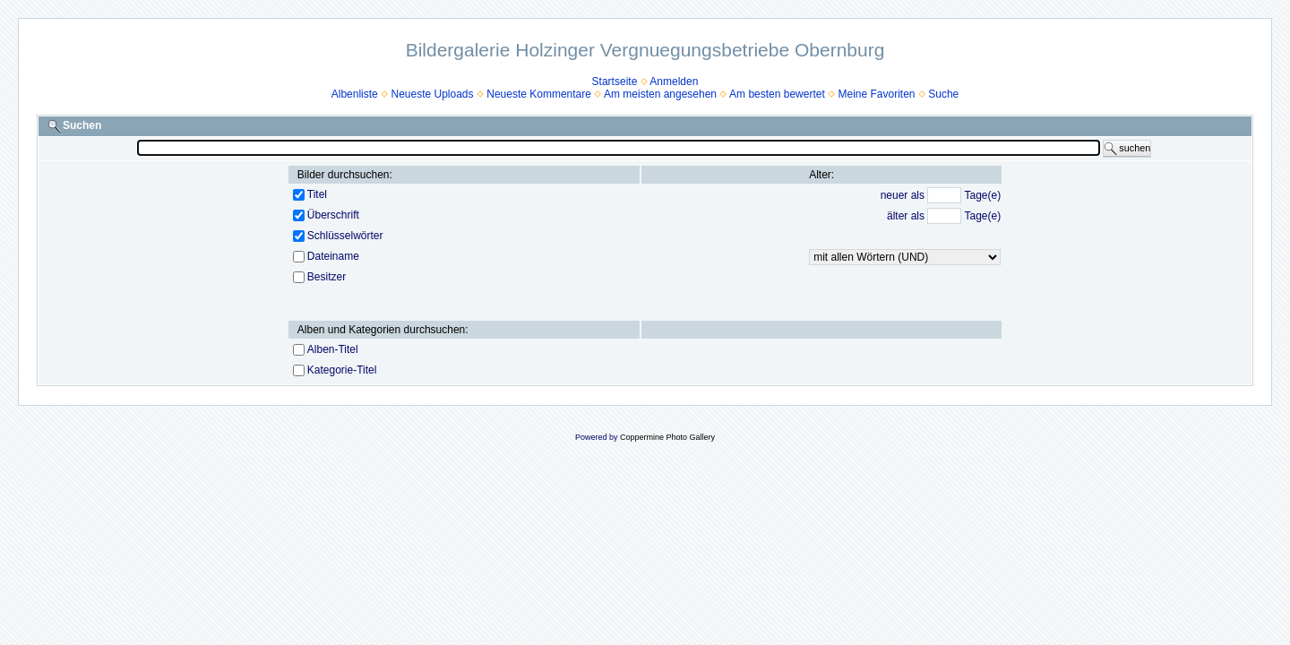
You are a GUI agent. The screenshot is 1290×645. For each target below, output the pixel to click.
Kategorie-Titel (342, 370)
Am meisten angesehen (660, 94)
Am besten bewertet (777, 94)
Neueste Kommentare (538, 94)
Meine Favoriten (876, 94)
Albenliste (354, 94)
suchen (1127, 149)
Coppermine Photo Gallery (667, 437)
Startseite (615, 81)
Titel (317, 194)
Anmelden (673, 81)
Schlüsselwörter (345, 235)
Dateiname (333, 256)
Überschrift (333, 215)
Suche (943, 94)
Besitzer (326, 277)
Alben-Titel (332, 349)
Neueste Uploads (432, 94)
